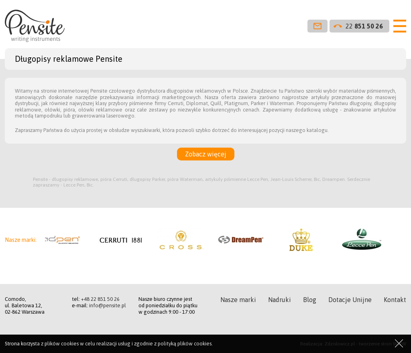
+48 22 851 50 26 (100, 299)
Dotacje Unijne (350, 299)
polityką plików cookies (185, 344)
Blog (309, 299)
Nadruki (279, 299)
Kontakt (395, 299)
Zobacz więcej (205, 154)
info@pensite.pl (107, 305)
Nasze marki (238, 299)
